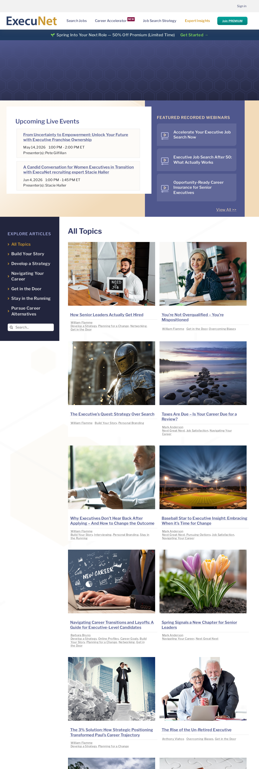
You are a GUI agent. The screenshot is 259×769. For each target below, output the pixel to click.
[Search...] (31, 327)
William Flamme (82, 322)
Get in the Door (81, 329)
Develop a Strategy (84, 326)
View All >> (226, 209)
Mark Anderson (173, 427)
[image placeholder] (111, 244)
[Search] (11, 327)
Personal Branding (131, 423)
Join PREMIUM (232, 21)
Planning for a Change (113, 326)
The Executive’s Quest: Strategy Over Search (112, 414)
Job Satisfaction (197, 430)
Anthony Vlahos (173, 739)
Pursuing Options (198, 534)
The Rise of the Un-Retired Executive (197, 729)
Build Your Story (106, 423)
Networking (138, 326)
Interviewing (102, 534)
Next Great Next (173, 430)
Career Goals (129, 638)
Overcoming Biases (222, 328)
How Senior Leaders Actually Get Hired (106, 314)
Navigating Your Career (178, 538)
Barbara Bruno (81, 635)
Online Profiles (108, 638)
